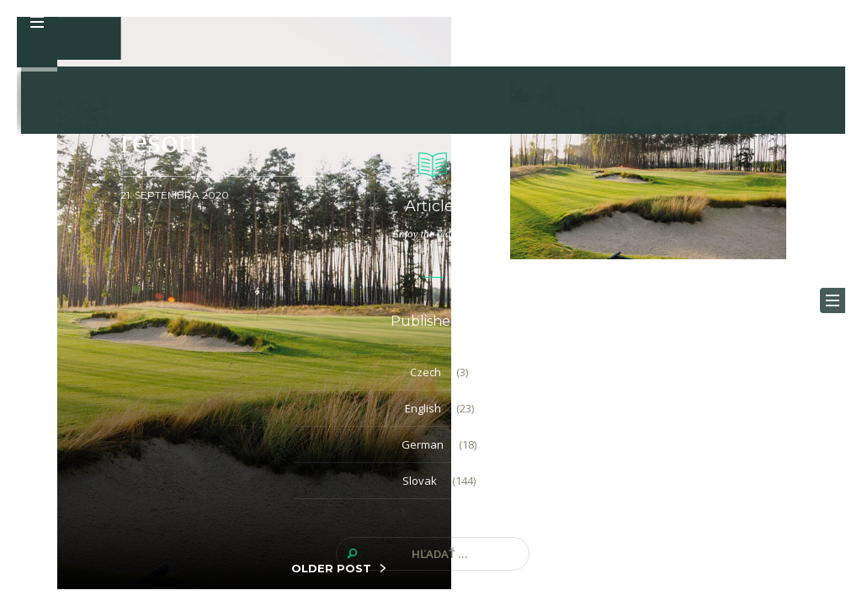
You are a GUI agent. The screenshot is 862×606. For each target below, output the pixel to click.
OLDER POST (331, 568)
